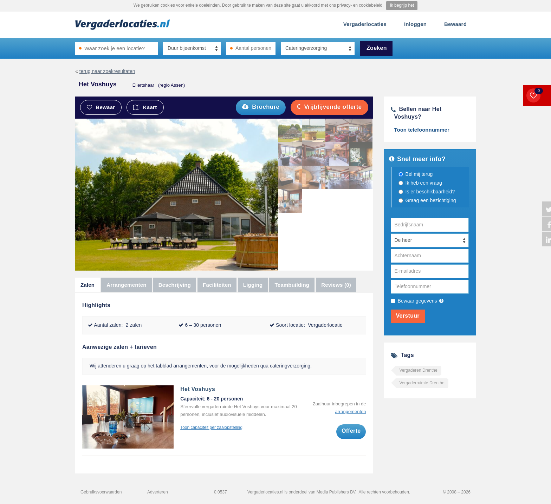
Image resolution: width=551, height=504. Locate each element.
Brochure (260, 107)
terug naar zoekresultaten (107, 71)
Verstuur (408, 316)
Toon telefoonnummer (421, 130)
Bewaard (455, 24)
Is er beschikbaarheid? (430, 191)
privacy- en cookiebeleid (359, 5)
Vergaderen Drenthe (418, 370)
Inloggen (415, 24)
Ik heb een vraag (424, 183)
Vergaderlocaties (365, 24)
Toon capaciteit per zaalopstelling (211, 427)
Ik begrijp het (402, 5)
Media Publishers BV (336, 492)
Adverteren (157, 492)
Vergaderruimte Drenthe (422, 382)
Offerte (351, 431)
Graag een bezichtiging (431, 200)
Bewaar (101, 107)
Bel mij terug (419, 174)
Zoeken (377, 48)
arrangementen (190, 366)
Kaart (145, 107)
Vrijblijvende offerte (329, 107)
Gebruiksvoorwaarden (101, 492)
